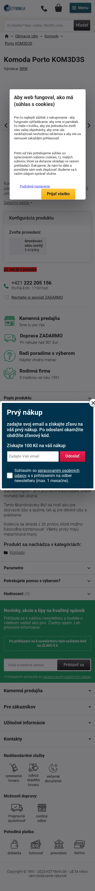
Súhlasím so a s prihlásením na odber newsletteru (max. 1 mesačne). (47, 475)
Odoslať (72, 456)
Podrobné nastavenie (35, 186)
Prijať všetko (58, 193)
